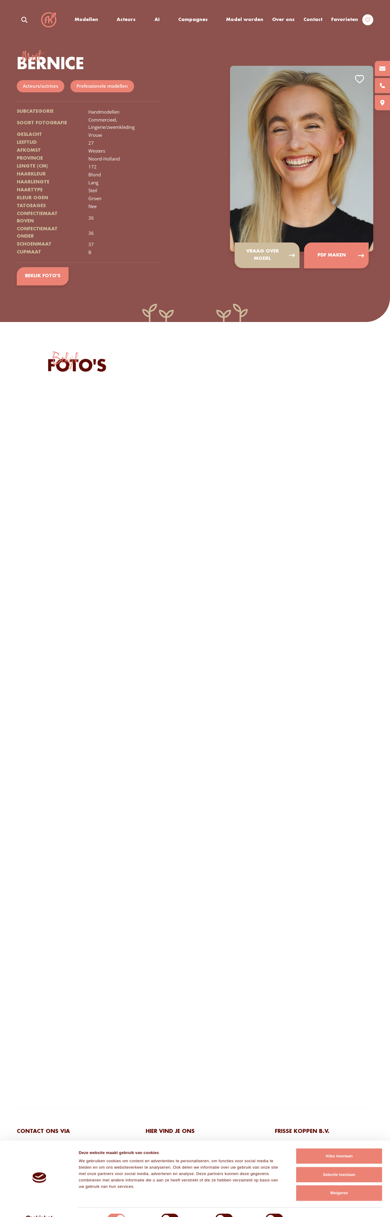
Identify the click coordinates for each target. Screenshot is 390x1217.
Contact (312, 19)
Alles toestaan (339, 1142)
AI (157, 19)
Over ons (283, 19)
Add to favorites (359, 79)
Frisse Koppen (48, 19)
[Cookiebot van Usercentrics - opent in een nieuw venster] (39, 1206)
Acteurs (126, 19)
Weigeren (339, 1179)
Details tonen (306, 1205)
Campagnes (193, 19)
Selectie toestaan (339, 1161)
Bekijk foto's (42, 276)
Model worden (245, 19)
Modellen (86, 19)
